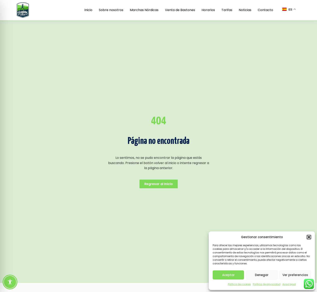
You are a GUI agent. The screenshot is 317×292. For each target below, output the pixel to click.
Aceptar (228, 275)
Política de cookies (239, 284)
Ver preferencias (295, 275)
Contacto (265, 10)
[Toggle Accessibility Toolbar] (10, 282)
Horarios (208, 10)
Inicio (88, 10)
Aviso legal (289, 284)
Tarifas (226, 10)
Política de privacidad (266, 284)
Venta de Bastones (180, 10)
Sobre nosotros (111, 10)
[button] (309, 237)
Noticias (245, 10)
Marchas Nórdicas (144, 10)
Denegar (261, 275)
